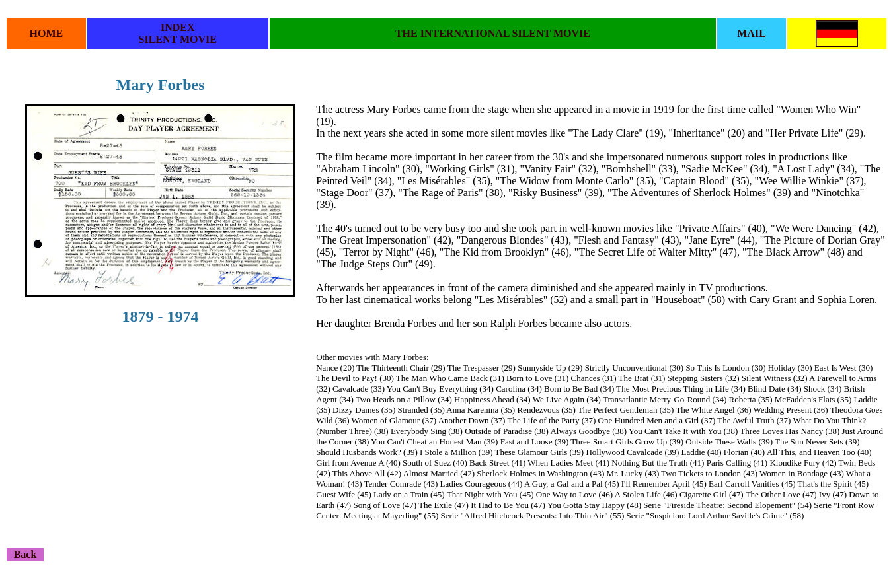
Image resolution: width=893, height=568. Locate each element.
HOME (46, 33)
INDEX (178, 27)
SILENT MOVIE (178, 39)
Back (25, 554)
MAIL (751, 33)
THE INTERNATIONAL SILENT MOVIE (492, 33)
